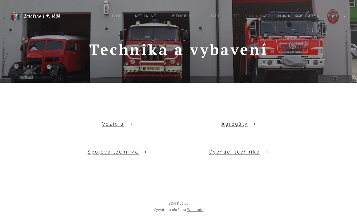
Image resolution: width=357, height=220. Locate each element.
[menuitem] (117, 16)
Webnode (195, 210)
